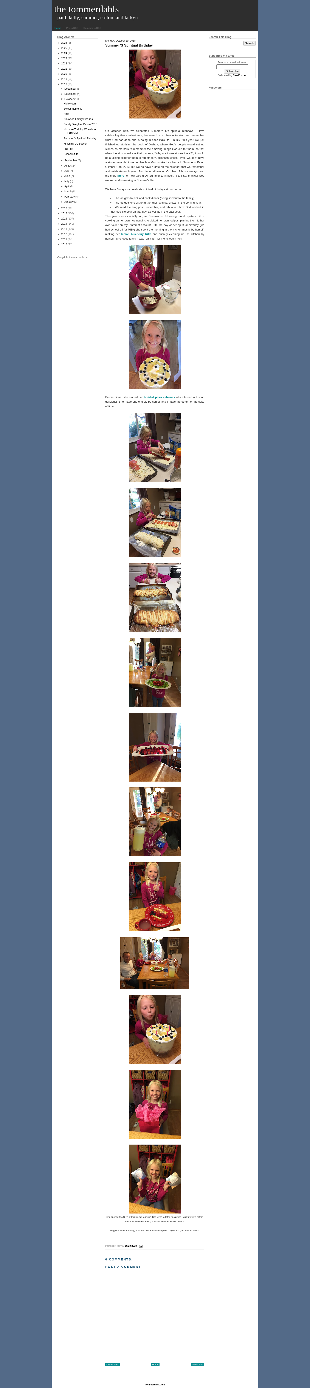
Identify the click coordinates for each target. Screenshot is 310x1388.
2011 (64, 239)
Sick (66, 113)
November (70, 93)
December (70, 88)
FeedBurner (239, 75)
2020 (64, 73)
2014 (64, 223)
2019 (64, 79)
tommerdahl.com (155, 1384)
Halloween (70, 103)
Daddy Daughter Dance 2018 (80, 124)
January (69, 201)
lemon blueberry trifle (135, 234)
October (69, 99)
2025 (64, 48)
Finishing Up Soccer (75, 143)
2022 (64, 63)
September (70, 160)
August (68, 165)
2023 (64, 58)
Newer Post (112, 1364)
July (66, 170)
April (67, 186)
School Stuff (71, 154)
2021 (64, 68)
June (67, 176)
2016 (64, 213)
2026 (64, 42)
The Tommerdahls (86, 9)
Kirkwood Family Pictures (78, 119)
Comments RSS (92, 28)
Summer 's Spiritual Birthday (80, 138)
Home (57, 28)
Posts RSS (72, 28)
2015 (64, 218)
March (67, 191)
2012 (64, 234)
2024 (64, 53)
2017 (64, 208)
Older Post (197, 1364)
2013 (64, 229)
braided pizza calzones (160, 397)
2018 (64, 84)
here (121, 175)
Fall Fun (68, 148)
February (69, 196)
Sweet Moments (73, 108)
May (66, 181)
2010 (64, 244)
